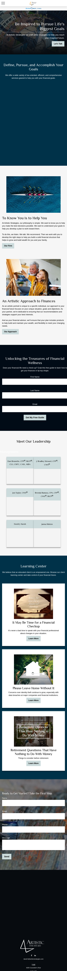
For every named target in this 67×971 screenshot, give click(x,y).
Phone (5, 825)
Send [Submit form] (6, 856)
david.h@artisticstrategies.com (33, 959)
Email (35, 404)
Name (4, 798)
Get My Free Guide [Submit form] (35, 417)
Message (6, 838)
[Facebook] (31, 955)
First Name (34, 377)
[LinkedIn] (35, 955)
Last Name (34, 390)
